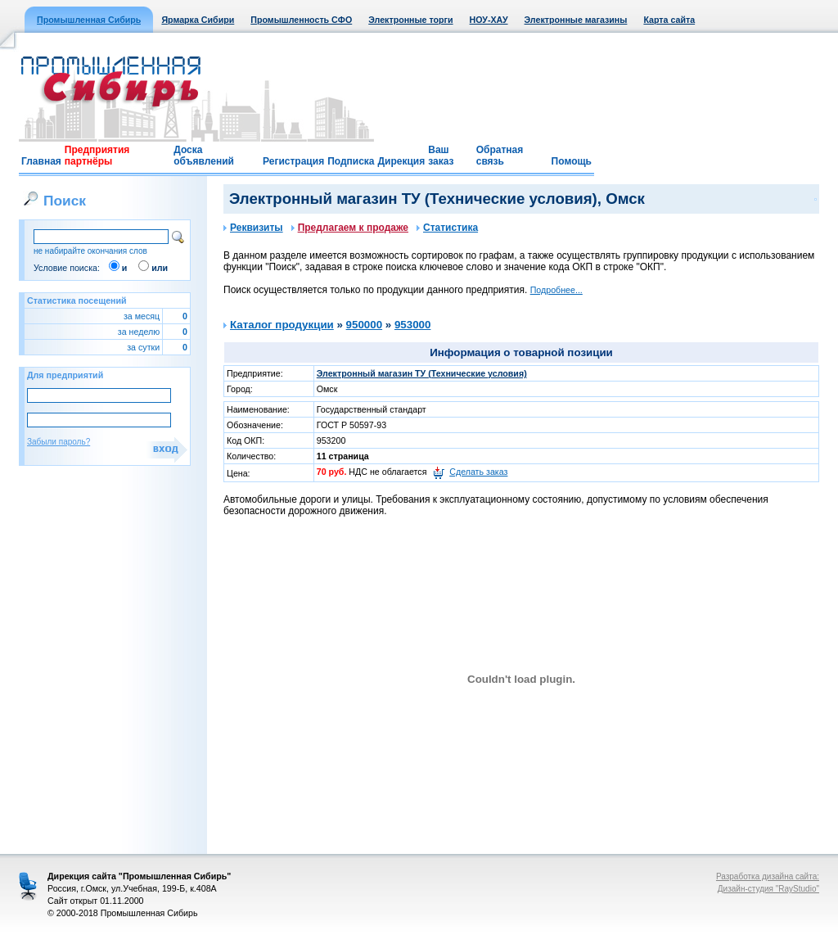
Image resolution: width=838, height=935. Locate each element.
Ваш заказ (440, 155)
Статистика (447, 227)
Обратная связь (500, 155)
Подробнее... (556, 290)
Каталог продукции (282, 324)
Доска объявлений (203, 155)
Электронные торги (410, 20)
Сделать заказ (478, 472)
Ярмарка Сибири (197, 20)
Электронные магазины (576, 20)
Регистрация (293, 161)
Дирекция (402, 161)
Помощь (572, 161)
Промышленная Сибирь (89, 20)
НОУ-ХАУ (489, 20)
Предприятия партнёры (97, 155)
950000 (364, 324)
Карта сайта (669, 20)
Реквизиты (253, 227)
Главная (41, 161)
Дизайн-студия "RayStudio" (768, 888)
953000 (412, 324)
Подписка (350, 161)
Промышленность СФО (301, 20)
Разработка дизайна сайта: (767, 876)
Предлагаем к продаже (349, 227)
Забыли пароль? (58, 441)
